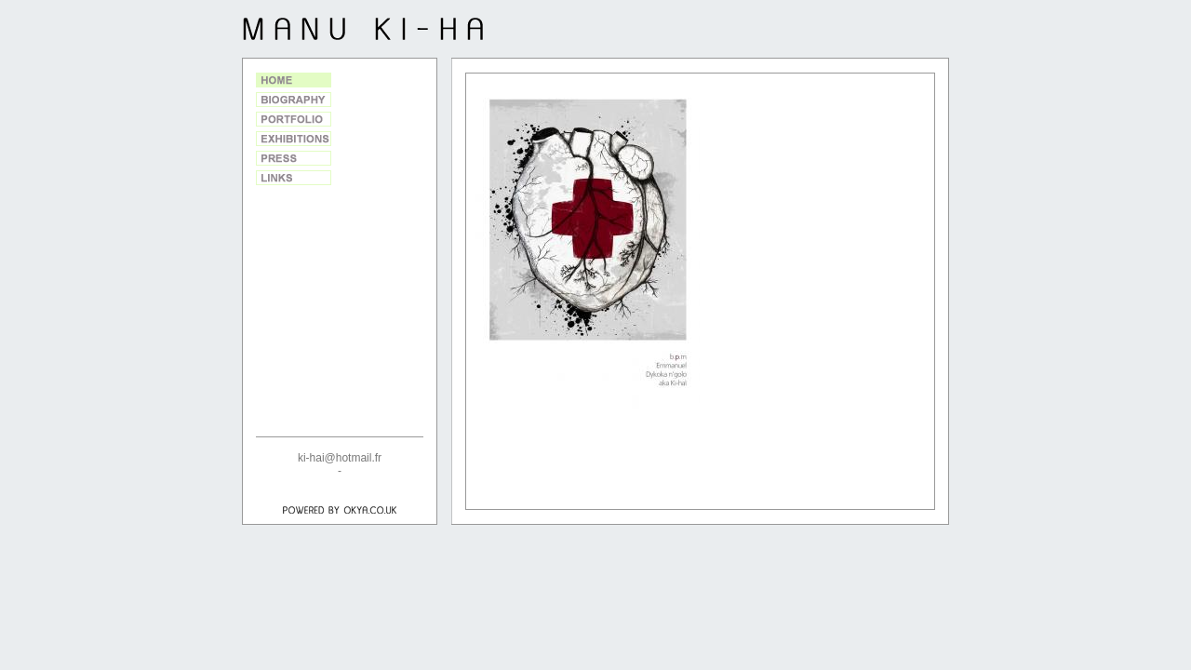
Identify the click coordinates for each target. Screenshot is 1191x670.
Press (293, 158)
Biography (293, 99)
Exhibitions (293, 138)
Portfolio (293, 119)
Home (293, 80)
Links (293, 177)
